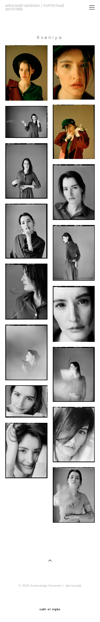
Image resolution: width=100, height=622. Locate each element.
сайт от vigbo (49, 609)
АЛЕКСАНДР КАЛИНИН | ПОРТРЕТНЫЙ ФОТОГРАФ (34, 7)
